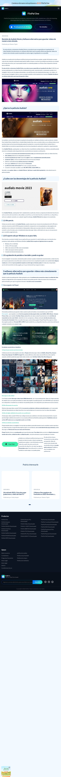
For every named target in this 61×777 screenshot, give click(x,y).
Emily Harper (15, 497)
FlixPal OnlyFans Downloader (6, 529)
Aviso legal (4, 563)
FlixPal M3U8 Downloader (8, 535)
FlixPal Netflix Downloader (8, 533)
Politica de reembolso (23, 560)
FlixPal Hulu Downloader (48, 519)
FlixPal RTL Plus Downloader (28, 533)
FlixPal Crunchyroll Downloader (50, 522)
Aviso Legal (4, 560)
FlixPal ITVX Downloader (27, 531)
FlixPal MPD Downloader (8, 538)
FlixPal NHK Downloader (48, 527)
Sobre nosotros (5, 553)
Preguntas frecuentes (7, 558)
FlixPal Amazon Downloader (5, 523)
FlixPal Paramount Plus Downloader (47, 530)
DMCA (3, 565)
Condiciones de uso (6, 568)
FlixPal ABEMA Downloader (28, 528)
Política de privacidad (23, 555)
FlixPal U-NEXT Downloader (28, 526)
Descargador (5, 314)
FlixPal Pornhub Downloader (49, 524)
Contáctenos (4, 555)
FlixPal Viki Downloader (47, 536)
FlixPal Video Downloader (28, 524)
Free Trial (9, 444)
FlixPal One (4, 519)
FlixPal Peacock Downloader (49, 533)
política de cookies (22, 553)
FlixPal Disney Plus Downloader (26, 520)
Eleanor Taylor (14, 44)
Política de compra (22, 558)
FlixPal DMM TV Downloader (29, 536)
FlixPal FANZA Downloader (9, 526)
